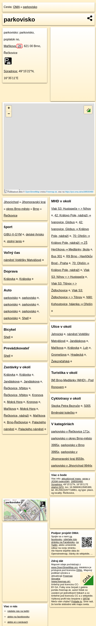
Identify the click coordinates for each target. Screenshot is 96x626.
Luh (85, 347)
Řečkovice (10, 215)
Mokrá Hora (15, 402)
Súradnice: (11, 71)
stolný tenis (14, 241)
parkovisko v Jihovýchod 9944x (71, 465)
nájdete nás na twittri (18, 611)
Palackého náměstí (31, 429)
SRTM (86, 598)
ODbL (79, 570)
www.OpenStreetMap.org (64, 567)
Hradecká (77, 354)
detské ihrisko (35, 234)
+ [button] (9, 108)
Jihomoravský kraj (34, 202)
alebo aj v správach (17, 622)
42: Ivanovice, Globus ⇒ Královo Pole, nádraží (70, 229)
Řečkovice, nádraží (16, 415)
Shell (25, 318)
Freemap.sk (51, 192)
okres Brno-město (17, 208)
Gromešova (59, 354)
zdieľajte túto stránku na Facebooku (64, 541)
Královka (9, 278)
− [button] (9, 114)
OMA (16, 7)
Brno (36, 208)
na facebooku (61, 538)
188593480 (77, 481)
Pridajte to (76, 601)
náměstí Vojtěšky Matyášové (22, 260)
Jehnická (57, 334)
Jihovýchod (11, 202)
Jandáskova (11, 381)
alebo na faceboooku (18, 616)
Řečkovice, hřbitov (16, 388)
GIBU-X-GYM (13, 234)
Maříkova (13, 46)
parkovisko (30, 7)
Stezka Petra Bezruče (65, 405)
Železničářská (60, 361)
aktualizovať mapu (71, 478)
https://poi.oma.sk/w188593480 (79, 192)
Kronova (37, 395)
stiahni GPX (57, 487)
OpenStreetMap (32, 192)
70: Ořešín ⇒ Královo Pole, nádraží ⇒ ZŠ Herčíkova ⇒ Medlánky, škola (70, 242)
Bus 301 (56, 256)
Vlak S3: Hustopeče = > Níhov (71, 208)
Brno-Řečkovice (17, 422)
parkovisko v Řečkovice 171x (70, 431)
